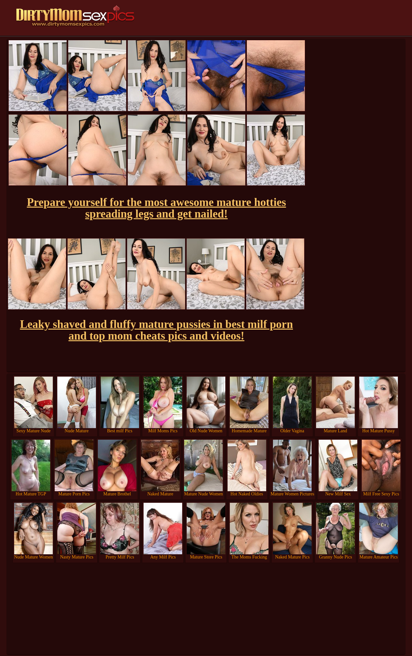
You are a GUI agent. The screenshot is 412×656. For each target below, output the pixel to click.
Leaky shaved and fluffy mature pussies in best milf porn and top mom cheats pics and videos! (156, 330)
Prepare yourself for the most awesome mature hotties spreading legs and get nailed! (156, 208)
